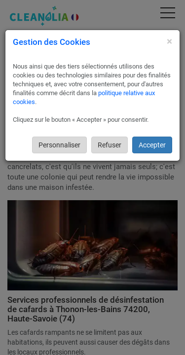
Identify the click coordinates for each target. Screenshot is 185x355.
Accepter (152, 145)
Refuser (109, 145)
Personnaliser (59, 145)
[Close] (169, 41)
